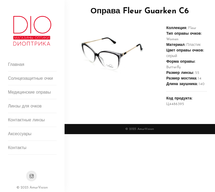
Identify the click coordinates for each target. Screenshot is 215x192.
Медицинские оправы (29, 92)
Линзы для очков (25, 106)
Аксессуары (19, 134)
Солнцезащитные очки (30, 79)
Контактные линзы (26, 120)
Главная (16, 65)
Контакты (17, 148)
